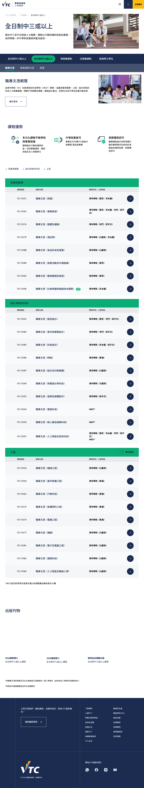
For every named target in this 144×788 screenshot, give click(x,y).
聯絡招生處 (117, 709)
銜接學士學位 (106, 58)
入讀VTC (88, 713)
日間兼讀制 (85, 58)
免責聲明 (116, 722)
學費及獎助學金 (91, 718)
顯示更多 (15, 101)
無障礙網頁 (117, 732)
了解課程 (23, 15)
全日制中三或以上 (43, 58)
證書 (42, 68)
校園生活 (88, 727)
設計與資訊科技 (31, 169)
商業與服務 (12, 169)
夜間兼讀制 (66, 58)
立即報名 (138, 4)
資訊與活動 (89, 722)
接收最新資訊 (33, 722)
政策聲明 (116, 727)
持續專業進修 (90, 736)
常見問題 (116, 736)
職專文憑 (9, 68)
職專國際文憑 (27, 68)
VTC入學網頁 (10, 15)
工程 (47, 169)
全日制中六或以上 (17, 58)
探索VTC (88, 732)
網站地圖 (116, 718)
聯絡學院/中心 (119, 713)
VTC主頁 (88, 741)
